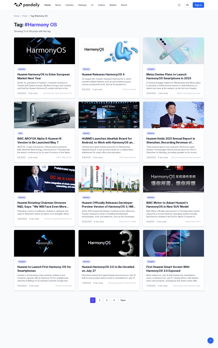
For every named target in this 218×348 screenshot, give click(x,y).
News (58, 5)
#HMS (133, 222)
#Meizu (180, 93)
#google (68, 286)
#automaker (190, 222)
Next (123, 300)
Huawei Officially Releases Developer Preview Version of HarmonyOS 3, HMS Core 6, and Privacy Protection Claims (108, 206)
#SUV (198, 222)
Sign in (198, 5)
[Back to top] (210, 340)
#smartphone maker (51, 93)
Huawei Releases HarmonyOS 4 (103, 74)
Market (112, 5)
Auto (20, 133)
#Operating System (116, 283)
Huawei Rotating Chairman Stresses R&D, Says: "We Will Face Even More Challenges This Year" (41, 206)
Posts (24, 16)
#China (125, 89)
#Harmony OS (66, 93)
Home (47, 5)
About (124, 5)
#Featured (59, 286)
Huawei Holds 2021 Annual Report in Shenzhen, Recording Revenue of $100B (170, 142)
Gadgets (151, 69)
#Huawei (132, 89)
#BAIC (58, 157)
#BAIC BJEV (67, 157)
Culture (101, 5)
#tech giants (178, 286)
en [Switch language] (187, 5)
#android (132, 157)
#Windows (123, 157)
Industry (69, 5)
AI (92, 5)
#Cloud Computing (179, 157)
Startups (82, 5)
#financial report (194, 157)
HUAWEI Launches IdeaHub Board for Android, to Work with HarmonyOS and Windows (108, 142)
